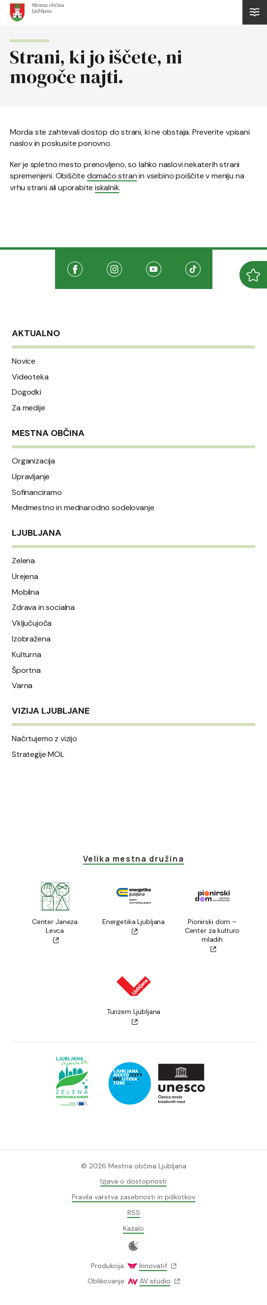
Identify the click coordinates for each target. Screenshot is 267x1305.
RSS (133, 1212)
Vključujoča (32, 623)
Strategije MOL (38, 754)
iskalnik (107, 187)
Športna (26, 670)
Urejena (25, 576)
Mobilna (25, 592)
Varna (22, 686)
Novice (23, 361)
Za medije (28, 408)
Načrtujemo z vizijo (44, 739)
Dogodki (26, 392)
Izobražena (31, 639)
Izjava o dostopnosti (133, 1181)
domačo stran (112, 176)
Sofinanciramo (37, 492)
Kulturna (26, 655)
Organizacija (33, 461)
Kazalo (133, 1228)
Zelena (23, 561)
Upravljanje (31, 477)
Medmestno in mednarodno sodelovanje (83, 508)
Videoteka (30, 377)
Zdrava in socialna (43, 607)
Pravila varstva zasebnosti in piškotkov (133, 1196)
